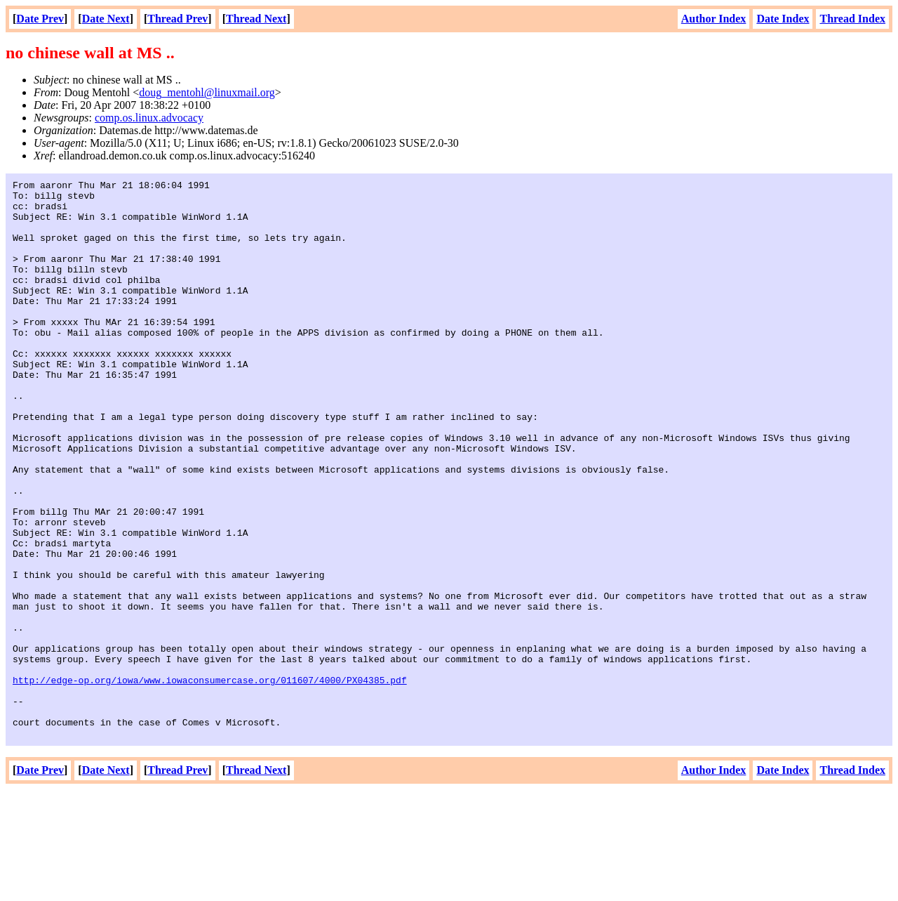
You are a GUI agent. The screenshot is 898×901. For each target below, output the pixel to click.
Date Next (106, 19)
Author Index (713, 19)
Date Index (782, 19)
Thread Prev (177, 19)
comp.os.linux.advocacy (149, 118)
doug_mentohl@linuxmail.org (207, 92)
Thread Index (852, 19)
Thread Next (256, 19)
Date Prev (40, 19)
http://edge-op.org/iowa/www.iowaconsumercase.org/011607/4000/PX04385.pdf (210, 781)
